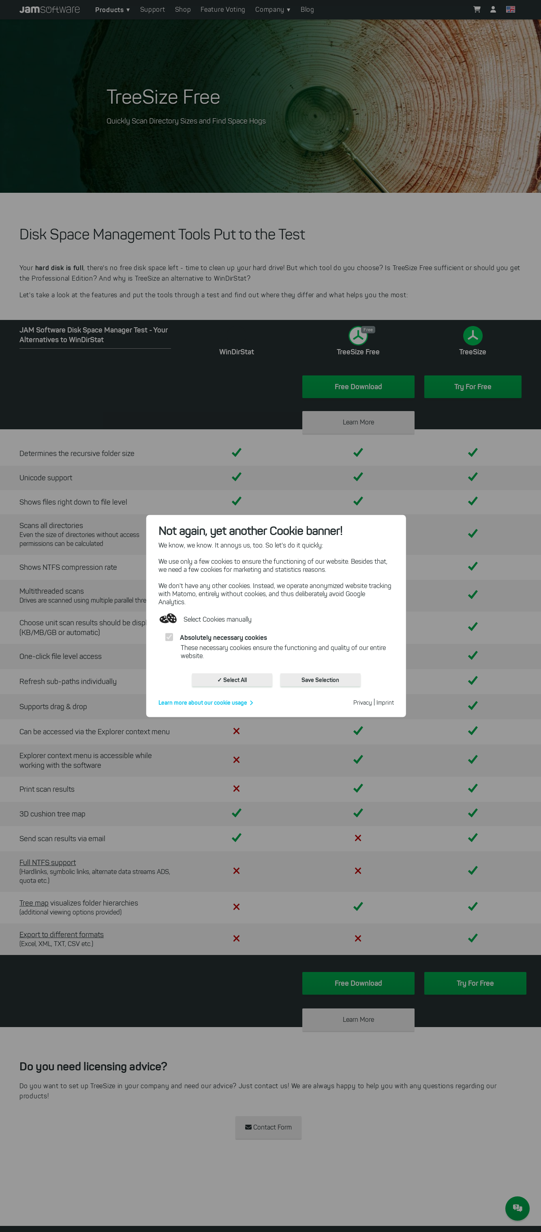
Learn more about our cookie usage (202, 702)
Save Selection (320, 680)
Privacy (362, 702)
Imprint (385, 702)
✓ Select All (232, 680)
